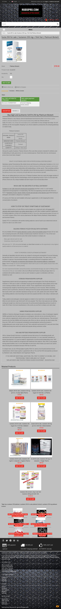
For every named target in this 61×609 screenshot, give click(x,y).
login (46, 1)
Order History (5, 600)
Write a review (20, 91)
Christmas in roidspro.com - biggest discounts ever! (19, 534)
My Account (5, 599)
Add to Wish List (7, 87)
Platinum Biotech (14, 66)
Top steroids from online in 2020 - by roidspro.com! (19, 525)
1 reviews (11, 91)
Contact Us (5, 577)
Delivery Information (7, 566)
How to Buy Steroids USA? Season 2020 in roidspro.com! (40, 525)
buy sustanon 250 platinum (12, 504)
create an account (54, 1)
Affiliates (4, 591)
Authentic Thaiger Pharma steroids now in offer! (42, 534)
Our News (4, 588)
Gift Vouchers (5, 590)
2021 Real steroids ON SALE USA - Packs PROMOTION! (18, 515)
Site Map (4, 580)
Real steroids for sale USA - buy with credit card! (41, 515)
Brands (3, 586)
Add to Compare (20, 87)
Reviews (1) (15, 111)
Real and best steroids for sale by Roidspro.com (15, 607)
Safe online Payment (7, 568)
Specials (4, 593)
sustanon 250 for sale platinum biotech (31, 504)
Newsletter (5, 604)
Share (3, 95)
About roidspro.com (7, 565)
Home (3, 33)
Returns (4, 579)
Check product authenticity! (9, 571)
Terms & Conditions (7, 570)
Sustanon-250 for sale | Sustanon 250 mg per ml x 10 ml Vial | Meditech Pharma (19, 426)
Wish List (4, 602)
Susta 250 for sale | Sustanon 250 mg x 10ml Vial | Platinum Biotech (24, 33)
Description (6, 111)
